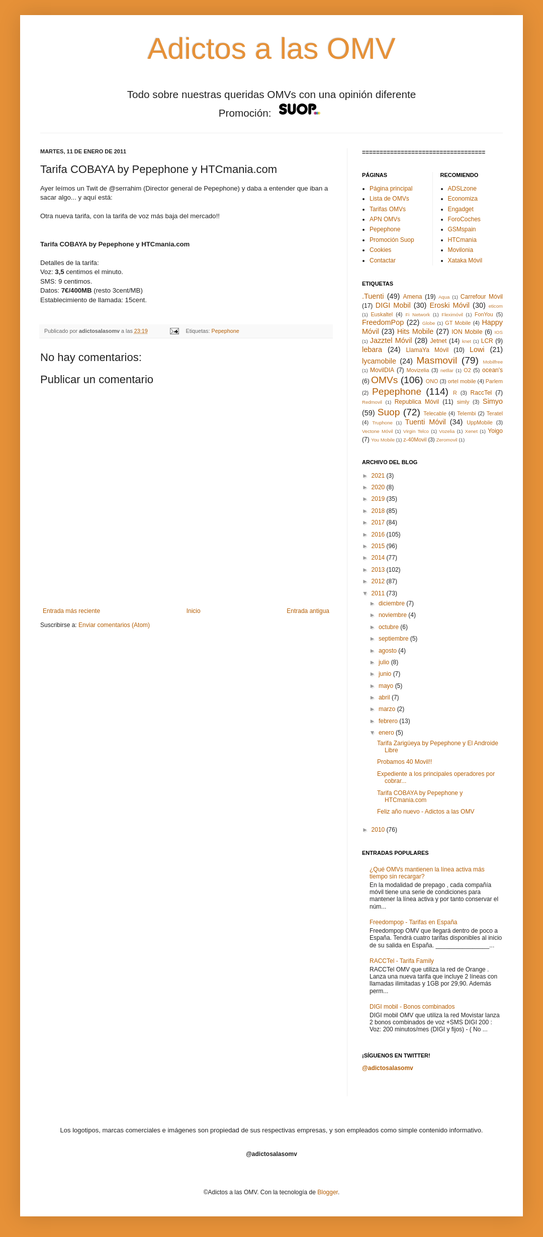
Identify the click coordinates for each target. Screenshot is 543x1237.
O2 (467, 370)
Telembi (466, 413)
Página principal (391, 188)
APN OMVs (385, 219)
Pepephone (225, 331)
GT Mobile (458, 323)
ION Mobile (466, 331)
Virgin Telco (416, 431)
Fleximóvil (452, 314)
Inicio (194, 610)
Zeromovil (447, 440)
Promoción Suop (392, 239)
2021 (379, 475)
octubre (389, 627)
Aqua (443, 297)
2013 (379, 569)
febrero (389, 721)
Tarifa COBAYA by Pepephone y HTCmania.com (420, 796)
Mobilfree (493, 362)
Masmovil (436, 360)
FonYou (484, 314)
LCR (487, 340)
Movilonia (461, 249)
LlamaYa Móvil (427, 350)
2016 (379, 534)
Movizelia (418, 370)
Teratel (495, 413)
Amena (412, 296)
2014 (379, 557)
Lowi (477, 349)
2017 (379, 522)
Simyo (493, 401)
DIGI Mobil (393, 305)
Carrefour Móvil (482, 296)
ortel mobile (462, 381)
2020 (379, 487)
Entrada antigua (308, 610)
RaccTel (481, 392)
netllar (447, 370)
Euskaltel (382, 314)
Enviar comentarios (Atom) (114, 625)
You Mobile (383, 440)
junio (386, 673)
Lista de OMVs (389, 198)
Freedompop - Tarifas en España (414, 922)
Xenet (471, 431)
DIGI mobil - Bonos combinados (412, 1006)
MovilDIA (382, 370)
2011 (379, 593)
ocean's (492, 370)
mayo (387, 685)
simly (463, 402)
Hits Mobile (415, 331)
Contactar (383, 260)
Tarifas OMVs (388, 209)
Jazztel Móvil (391, 340)
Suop (389, 412)
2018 (379, 510)
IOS (498, 332)
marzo (388, 709)
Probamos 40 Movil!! (404, 761)
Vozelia (447, 431)
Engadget (461, 209)
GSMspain (462, 229)
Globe (428, 323)
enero (387, 732)
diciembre (392, 603)
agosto (388, 650)
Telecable (434, 413)
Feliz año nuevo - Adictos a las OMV (425, 811)
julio (385, 662)
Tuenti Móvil (425, 422)
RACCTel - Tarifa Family (402, 960)
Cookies (380, 249)
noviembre (393, 614)
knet (466, 341)
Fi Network (417, 314)
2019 (379, 498)
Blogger (327, 1192)
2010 (379, 829)
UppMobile (480, 422)
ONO (432, 381)
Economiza (463, 198)
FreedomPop (383, 322)
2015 (379, 546)
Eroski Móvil (449, 305)
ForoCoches (464, 219)
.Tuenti (373, 296)
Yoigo (495, 430)
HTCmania (462, 239)
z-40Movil (414, 439)
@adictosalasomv (387, 1068)
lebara (372, 349)
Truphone (382, 422)
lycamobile (379, 361)
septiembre (394, 638)
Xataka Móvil (465, 260)
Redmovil (372, 402)
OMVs (384, 380)
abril (385, 697)
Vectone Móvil (377, 431)
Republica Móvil (417, 401)
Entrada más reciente (71, 610)
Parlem (494, 381)
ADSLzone (462, 188)
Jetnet (438, 340)
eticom (496, 306)
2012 (379, 581)
